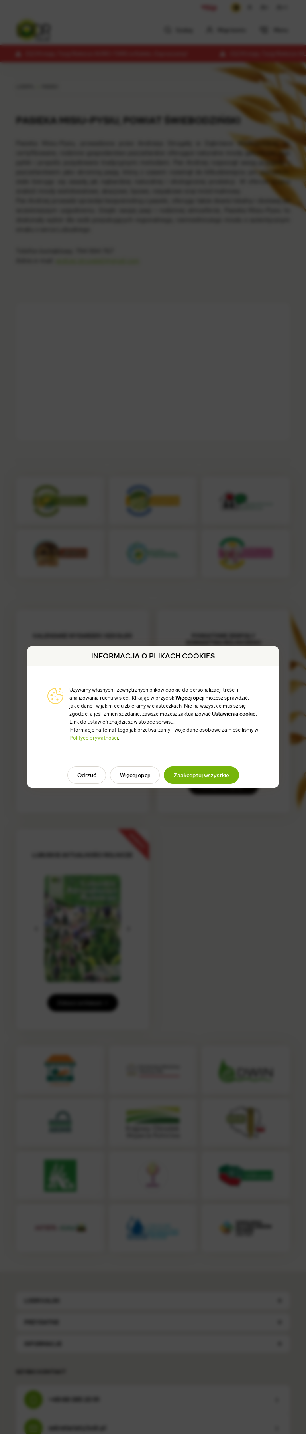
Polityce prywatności (93, 737)
